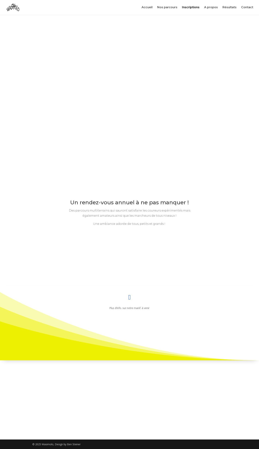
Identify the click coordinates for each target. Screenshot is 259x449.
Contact (247, 7)
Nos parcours (167, 7)
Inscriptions (190, 7)
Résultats (229, 7)
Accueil (147, 7)
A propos (211, 7)
